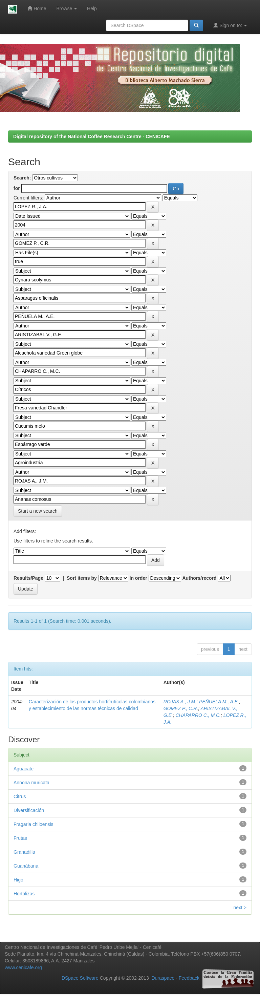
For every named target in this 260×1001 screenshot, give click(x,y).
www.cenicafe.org (23, 967)
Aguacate (24, 768)
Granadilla (24, 852)
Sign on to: (230, 25)
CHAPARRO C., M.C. (198, 715)
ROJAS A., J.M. (180, 701)
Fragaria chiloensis (33, 824)
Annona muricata (31, 782)
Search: (22, 177)
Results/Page (28, 578)
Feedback (189, 978)
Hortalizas (24, 893)
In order (138, 578)
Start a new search (38, 511)
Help (92, 8)
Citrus (20, 796)
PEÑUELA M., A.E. (219, 701)
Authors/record (199, 578)
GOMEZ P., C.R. (181, 708)
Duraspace (162, 978)
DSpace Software (80, 978)
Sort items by (82, 578)
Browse (67, 8)
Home (36, 8)
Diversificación (29, 810)
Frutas (20, 838)
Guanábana (26, 866)
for (17, 188)
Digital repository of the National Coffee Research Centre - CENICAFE (91, 136)
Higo (18, 879)
